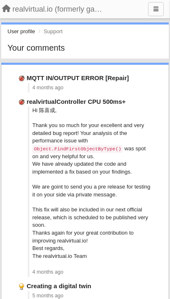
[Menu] (156, 9)
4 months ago (47, 88)
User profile (21, 31)
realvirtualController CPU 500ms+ (76, 101)
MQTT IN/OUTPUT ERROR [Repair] (78, 77)
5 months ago (47, 296)
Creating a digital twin (59, 285)
